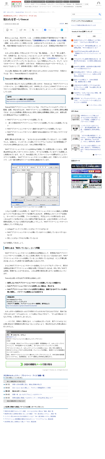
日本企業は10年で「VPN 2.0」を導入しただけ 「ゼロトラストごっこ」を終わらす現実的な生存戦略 (88, 74)
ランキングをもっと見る (95, 105)
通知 (25, 30)
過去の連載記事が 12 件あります (16, 401)
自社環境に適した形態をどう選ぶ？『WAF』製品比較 (20, 421)
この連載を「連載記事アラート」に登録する (36, 364)
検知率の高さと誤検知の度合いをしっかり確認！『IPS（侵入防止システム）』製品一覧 (30, 414)
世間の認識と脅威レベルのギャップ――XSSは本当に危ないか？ (32, 398)
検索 (99, 14)
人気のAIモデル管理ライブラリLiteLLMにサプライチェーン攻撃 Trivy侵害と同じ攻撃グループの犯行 (87, 87)
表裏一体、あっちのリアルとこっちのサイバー (27, 394)
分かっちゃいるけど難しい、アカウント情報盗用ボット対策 (31, 388)
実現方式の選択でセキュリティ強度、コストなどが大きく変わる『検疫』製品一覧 (29, 411)
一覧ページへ (98, 154)
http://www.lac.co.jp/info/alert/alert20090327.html (21, 101)
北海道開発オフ (53, 58)
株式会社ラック (12, 337)
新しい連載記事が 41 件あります (16, 381)
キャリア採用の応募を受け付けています (84, 25)
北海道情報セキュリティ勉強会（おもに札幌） (50, 40)
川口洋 (62, 23)
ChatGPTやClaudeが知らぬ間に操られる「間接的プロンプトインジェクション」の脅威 (87, 53)
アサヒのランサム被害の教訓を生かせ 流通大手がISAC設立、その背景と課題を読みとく (87, 61)
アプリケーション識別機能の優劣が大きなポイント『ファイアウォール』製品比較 (29, 419)
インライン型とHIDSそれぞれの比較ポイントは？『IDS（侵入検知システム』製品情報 (30, 416)
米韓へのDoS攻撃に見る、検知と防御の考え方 (27, 384)
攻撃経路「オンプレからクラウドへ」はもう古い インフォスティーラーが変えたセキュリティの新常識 (87, 100)
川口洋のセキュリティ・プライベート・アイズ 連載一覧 (23, 375)
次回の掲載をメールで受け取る (13, 377)
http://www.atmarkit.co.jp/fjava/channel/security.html (22, 305)
